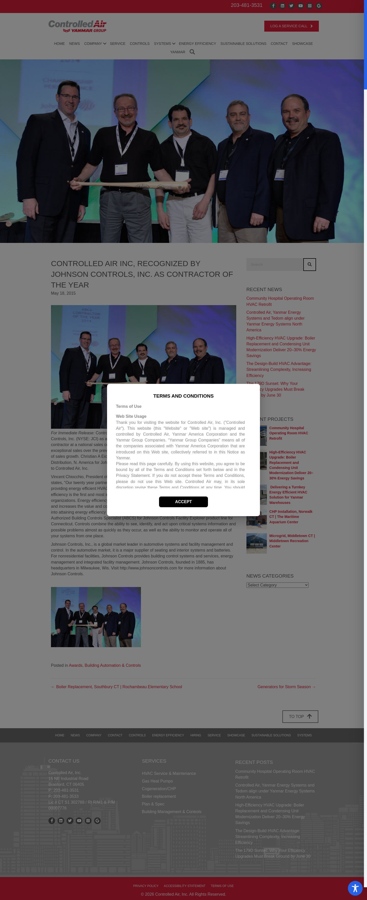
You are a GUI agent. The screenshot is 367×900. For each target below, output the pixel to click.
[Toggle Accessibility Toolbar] (355, 888)
